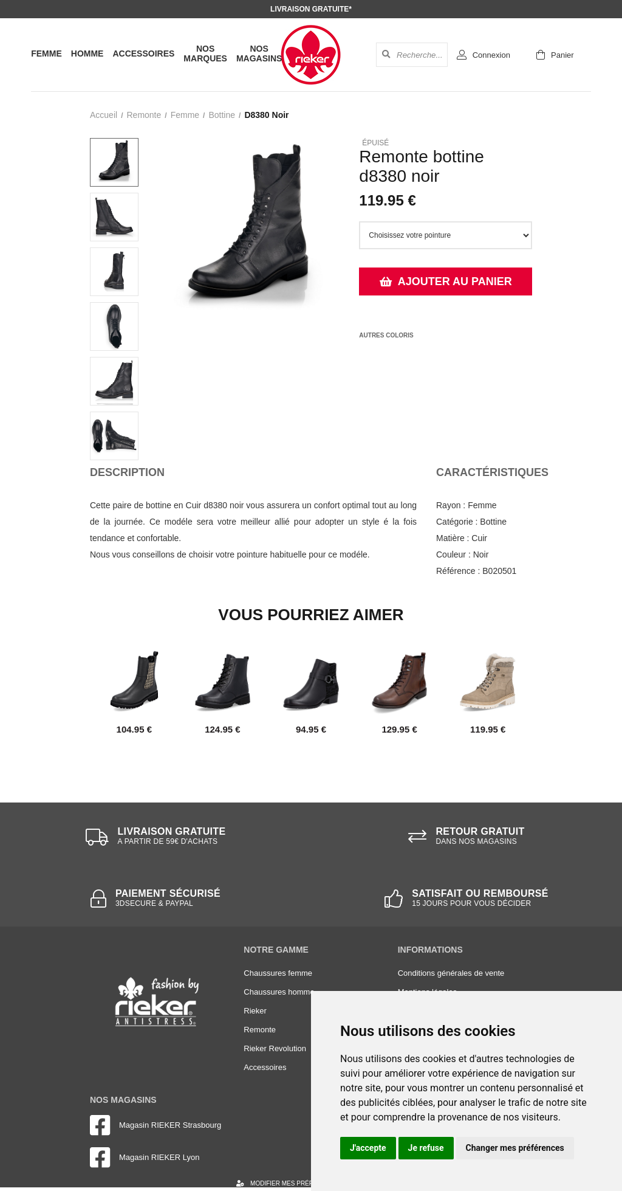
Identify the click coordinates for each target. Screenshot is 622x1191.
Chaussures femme (278, 973)
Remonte (143, 115)
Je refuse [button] (426, 1148)
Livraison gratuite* (311, 9)
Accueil (103, 115)
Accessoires (143, 53)
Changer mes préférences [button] (515, 1148)
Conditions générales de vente (451, 973)
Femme (46, 53)
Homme (87, 53)
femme (185, 115)
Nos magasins (259, 53)
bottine (221, 115)
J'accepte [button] (368, 1148)
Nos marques (205, 53)
